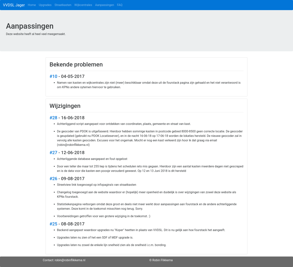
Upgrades (45, 5)
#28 (53, 117)
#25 (53, 224)
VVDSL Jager (14, 5)
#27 (53, 152)
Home (32, 5)
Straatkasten (63, 5)
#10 (53, 76)
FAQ (119, 5)
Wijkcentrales (83, 5)
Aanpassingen (104, 5)
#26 (53, 178)
